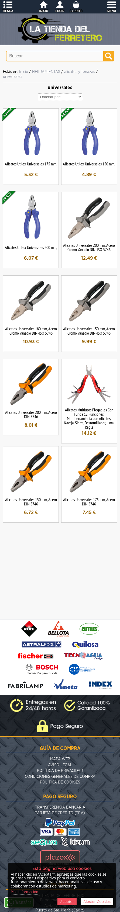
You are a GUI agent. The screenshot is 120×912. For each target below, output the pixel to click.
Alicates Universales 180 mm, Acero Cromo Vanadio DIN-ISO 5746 (31, 331)
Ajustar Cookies (97, 901)
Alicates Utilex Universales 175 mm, (31, 164)
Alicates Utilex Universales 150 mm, (89, 164)
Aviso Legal (60, 765)
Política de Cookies (60, 782)
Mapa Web (60, 759)
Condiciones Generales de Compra (60, 777)
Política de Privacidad (60, 771)
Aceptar (67, 901)
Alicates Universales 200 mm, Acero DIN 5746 (31, 414)
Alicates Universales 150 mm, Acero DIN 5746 (31, 502)
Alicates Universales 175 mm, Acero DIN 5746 (89, 502)
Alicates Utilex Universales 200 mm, (31, 247)
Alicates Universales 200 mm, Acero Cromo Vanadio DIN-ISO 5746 (89, 247)
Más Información (24, 892)
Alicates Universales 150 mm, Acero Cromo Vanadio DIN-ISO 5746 (89, 331)
